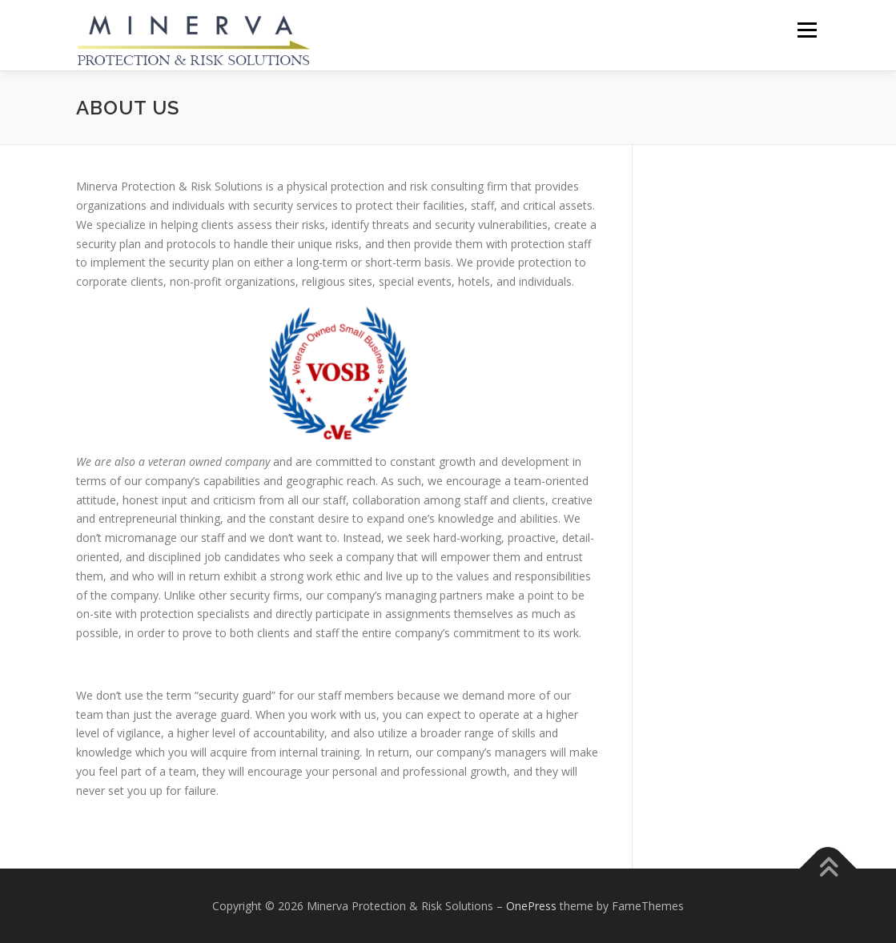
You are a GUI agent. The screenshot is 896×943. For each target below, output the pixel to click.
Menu (807, 30)
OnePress (531, 905)
